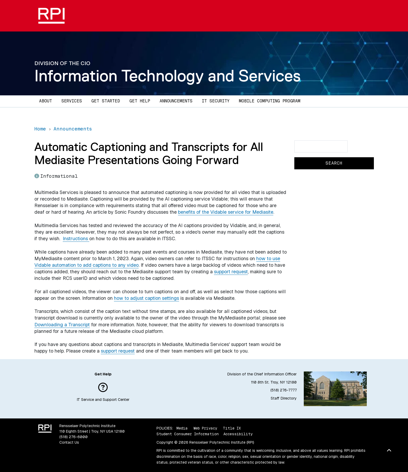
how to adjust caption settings (146, 298)
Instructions (76, 238)
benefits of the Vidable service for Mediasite (225, 212)
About (45, 101)
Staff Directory (284, 398)
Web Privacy (205, 428)
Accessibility (238, 434)
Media (182, 428)
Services (71, 101)
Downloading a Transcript (62, 325)
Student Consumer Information (187, 434)
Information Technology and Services (167, 76)
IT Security (215, 101)
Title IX (232, 428)
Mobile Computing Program (269, 101)
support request (231, 272)
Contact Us (69, 442)
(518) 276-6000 (73, 436)
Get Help (139, 101)
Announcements (176, 101)
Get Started (105, 101)
